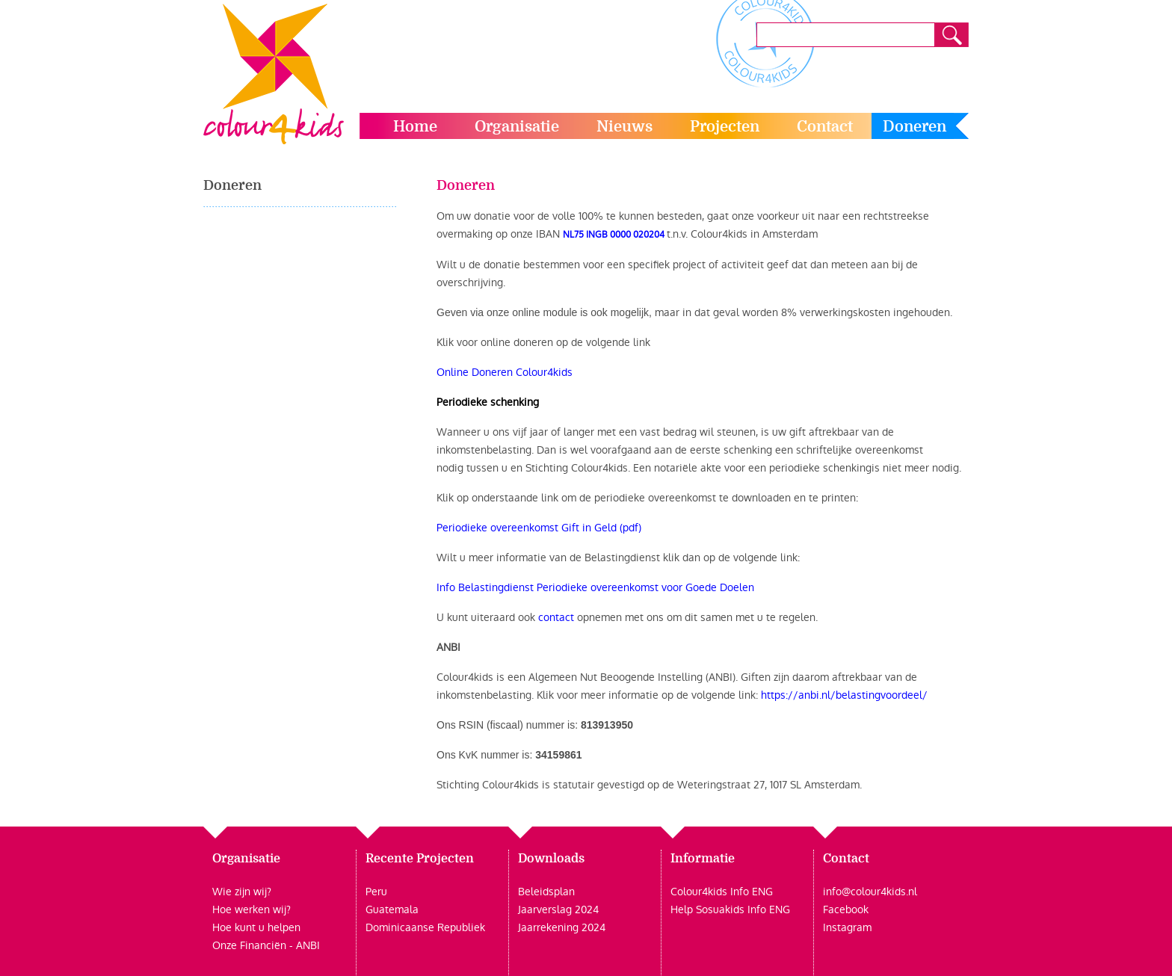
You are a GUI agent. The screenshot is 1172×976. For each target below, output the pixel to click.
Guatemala (392, 909)
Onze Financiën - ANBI (266, 945)
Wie (222, 891)
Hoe (222, 909)
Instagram (847, 927)
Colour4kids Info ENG (721, 891)
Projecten (724, 126)
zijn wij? (251, 891)
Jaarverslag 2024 (558, 909)
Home (415, 126)
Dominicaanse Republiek (425, 927)
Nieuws (624, 126)
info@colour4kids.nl (870, 891)
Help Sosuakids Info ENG (730, 909)
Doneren (914, 126)
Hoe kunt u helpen (256, 927)
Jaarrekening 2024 (561, 927)
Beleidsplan (546, 891)
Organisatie (517, 126)
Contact (825, 126)
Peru (376, 891)
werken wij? (261, 909)
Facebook (846, 909)
